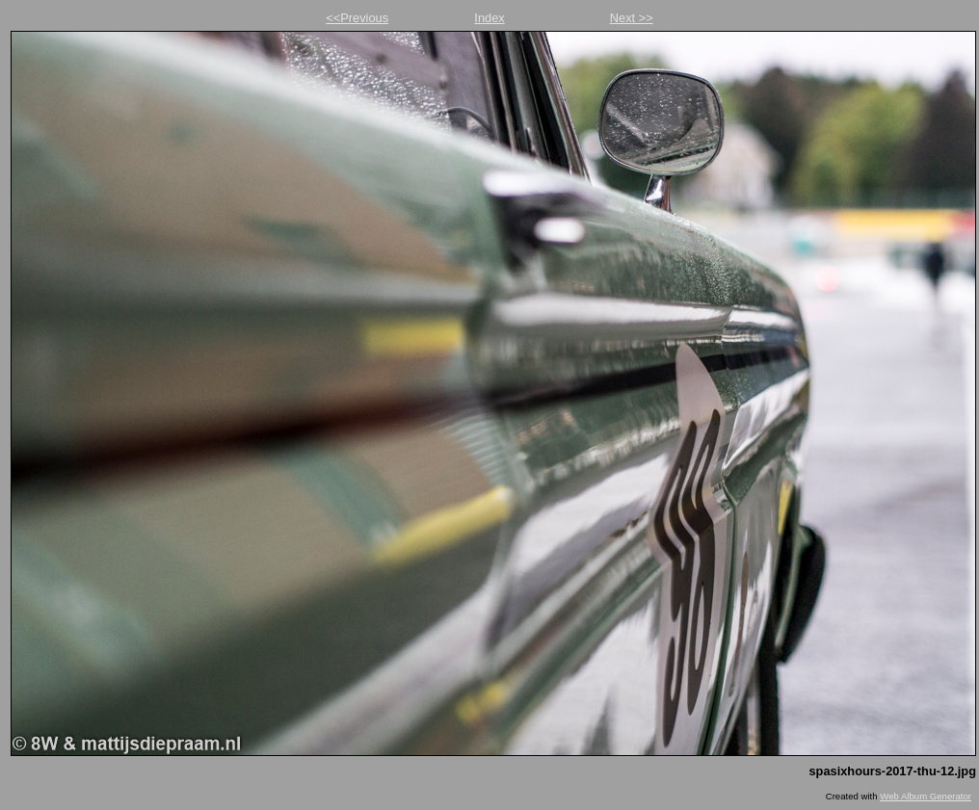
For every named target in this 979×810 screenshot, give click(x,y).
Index (489, 18)
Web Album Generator (925, 796)
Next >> (631, 18)
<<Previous (357, 18)
